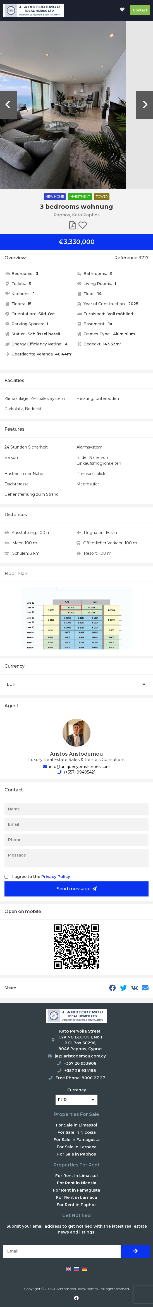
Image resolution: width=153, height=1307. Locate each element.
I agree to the (41, 877)
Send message (77, 888)
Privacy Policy (55, 876)
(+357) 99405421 (76, 772)
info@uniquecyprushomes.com (76, 766)
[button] (76, 684)
